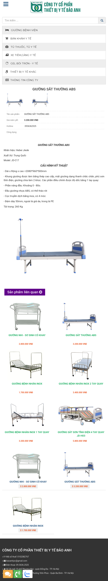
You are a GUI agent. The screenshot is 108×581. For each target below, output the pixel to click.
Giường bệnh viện (21, 30)
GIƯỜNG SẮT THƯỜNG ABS (81, 335)
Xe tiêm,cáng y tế (20, 55)
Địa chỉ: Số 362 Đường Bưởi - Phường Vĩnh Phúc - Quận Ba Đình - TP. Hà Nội (39, 573)
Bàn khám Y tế (18, 38)
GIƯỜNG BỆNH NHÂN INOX (27, 383)
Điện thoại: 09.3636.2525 (16, 565)
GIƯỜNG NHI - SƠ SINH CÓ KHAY (26, 335)
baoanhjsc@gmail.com (15, 561)
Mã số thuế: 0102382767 (16, 557)
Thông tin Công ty (21, 80)
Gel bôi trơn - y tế (21, 63)
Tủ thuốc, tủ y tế (21, 46)
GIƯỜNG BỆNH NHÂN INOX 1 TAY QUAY (27, 432)
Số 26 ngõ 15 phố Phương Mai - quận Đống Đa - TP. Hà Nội (31, 569)
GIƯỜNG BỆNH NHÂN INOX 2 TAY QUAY (81, 383)
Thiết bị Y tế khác (20, 71)
